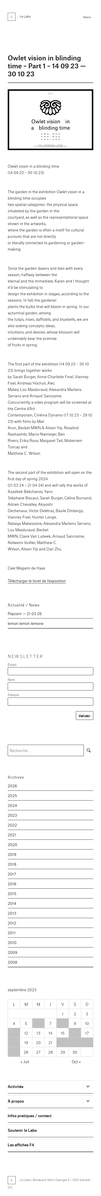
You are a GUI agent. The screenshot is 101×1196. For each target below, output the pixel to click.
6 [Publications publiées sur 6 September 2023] (38, 1023)
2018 (12, 864)
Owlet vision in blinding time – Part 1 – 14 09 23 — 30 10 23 (47, 65)
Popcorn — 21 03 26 (25, 613)
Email (12, 664)
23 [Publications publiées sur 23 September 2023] (75, 1042)
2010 (12, 942)
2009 (12, 952)
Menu (87, 17)
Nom (11, 679)
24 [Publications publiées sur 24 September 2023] (87, 1042)
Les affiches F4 (21, 1144)
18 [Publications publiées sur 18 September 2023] (14, 1042)
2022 (12, 824)
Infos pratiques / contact (29, 1115)
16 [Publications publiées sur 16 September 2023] (75, 1032)
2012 (12, 922)
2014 (12, 903)
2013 (12, 913)
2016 (12, 883)
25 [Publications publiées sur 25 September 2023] (14, 1052)
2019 (12, 854)
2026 (12, 785)
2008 (12, 962)
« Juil (25, 1061)
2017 (12, 873)
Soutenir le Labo (22, 1130)
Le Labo (25, 16)
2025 (12, 795)
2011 (12, 932)
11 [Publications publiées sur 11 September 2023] (14, 1032)
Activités (15, 1086)
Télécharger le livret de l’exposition (37, 580)
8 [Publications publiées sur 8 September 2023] (63, 1023)
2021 (12, 834)
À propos (16, 1101)
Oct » (76, 1061)
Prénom (13, 695)
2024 (12, 805)
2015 (12, 893)
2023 (12, 815)
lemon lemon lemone (25, 623)
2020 (12, 844)
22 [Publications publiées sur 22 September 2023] (62, 1042)
